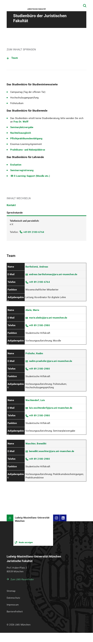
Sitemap (11, 591)
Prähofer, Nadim (34, 353)
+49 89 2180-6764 (33, 232)
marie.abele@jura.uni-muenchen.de (48, 317)
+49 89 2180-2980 (39, 325)
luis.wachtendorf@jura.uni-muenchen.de (50, 407)
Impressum (13, 604)
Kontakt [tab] (11, 205)
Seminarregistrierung (22, 170)
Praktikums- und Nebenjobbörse (27, 149)
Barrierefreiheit (15, 611)
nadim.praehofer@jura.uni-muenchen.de (50, 361)
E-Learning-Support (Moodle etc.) (32, 176)
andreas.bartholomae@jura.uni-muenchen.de (53, 274)
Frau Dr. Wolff (21, 121)
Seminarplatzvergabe (21, 127)
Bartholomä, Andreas (36, 266)
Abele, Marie (32, 310)
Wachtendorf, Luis (35, 400)
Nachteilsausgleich (20, 132)
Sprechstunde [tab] (15, 212)
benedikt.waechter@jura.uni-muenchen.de (51, 451)
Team (14, 57)
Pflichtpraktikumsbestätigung (26, 138)
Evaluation (15, 164)
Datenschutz (13, 597)
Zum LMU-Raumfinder (22, 579)
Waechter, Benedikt (35, 443)
